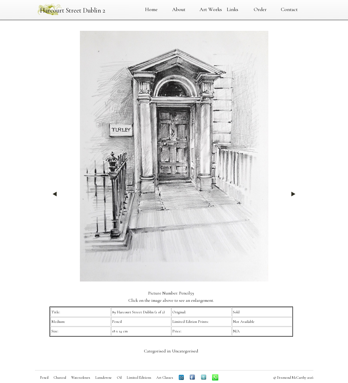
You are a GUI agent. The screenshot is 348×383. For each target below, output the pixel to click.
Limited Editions (139, 377)
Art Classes (164, 377)
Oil (119, 377)
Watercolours (80, 377)
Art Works (211, 9)
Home (151, 9)
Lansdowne (103, 377)
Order (260, 9)
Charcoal (60, 377)
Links (232, 9)
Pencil (44, 377)
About (178, 9)
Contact (289, 9)
